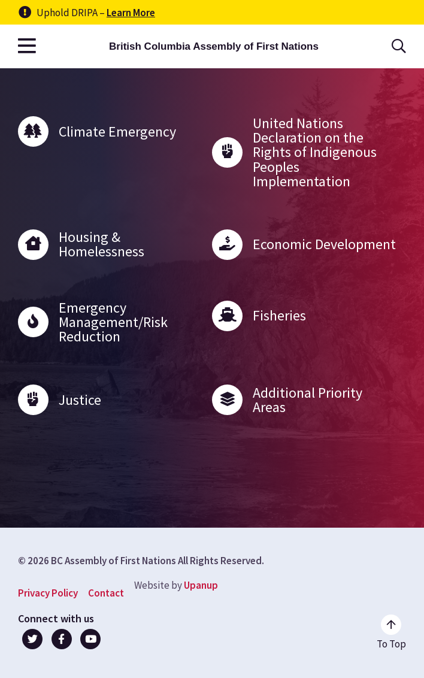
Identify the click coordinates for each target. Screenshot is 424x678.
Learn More (131, 12)
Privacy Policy (48, 593)
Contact (106, 593)
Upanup (201, 585)
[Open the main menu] (27, 46)
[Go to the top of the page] (391, 632)
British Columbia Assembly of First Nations (214, 46)
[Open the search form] (399, 46)
